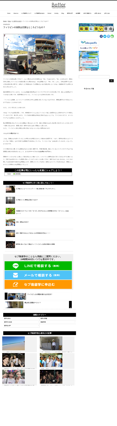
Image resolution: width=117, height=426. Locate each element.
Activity (56, 13)
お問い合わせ (97, 13)
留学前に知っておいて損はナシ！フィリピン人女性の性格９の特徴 (64, 405)
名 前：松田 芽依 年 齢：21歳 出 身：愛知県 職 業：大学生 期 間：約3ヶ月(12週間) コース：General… (39, 411)
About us (15, 13)
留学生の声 (70, 13)
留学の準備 (44, 332)
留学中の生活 (10, 337)
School (49, 13)
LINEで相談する (87, 13)
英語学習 (44, 337)
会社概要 (78, 13)
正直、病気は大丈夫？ (12, 403)
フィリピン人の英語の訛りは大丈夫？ (38, 294)
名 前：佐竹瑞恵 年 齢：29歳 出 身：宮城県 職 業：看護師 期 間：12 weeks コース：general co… (64, 377)
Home (8, 13)
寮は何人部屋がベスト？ (31, 309)
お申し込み (107, 13)
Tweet (9, 174)
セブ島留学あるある (39, 13)
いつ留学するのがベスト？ (13, 370)
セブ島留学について (26, 13)
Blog (62, 13)
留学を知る (9, 332)
